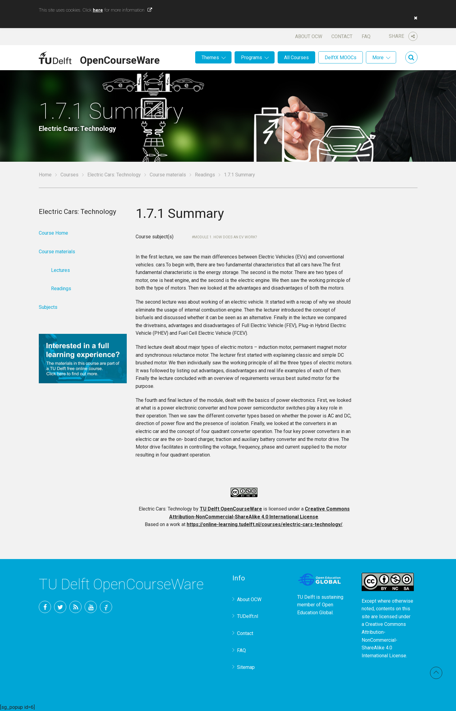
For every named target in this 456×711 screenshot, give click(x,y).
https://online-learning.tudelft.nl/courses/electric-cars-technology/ (264, 524)
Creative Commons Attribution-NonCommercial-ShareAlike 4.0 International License (384, 639)
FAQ (366, 36)
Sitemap (246, 667)
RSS (75, 607)
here (98, 10)
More (378, 57)
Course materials (168, 175)
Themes (210, 57)
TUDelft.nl (247, 616)
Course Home (53, 233)
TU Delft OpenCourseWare (231, 509)
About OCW (308, 36)
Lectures (60, 270)
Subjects (48, 307)
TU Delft (106, 607)
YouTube (91, 607)
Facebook (45, 607)
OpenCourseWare (120, 59)
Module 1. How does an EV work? (225, 237)
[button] (414, 18)
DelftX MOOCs (340, 57)
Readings (205, 175)
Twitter (60, 607)
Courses (69, 175)
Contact (341, 36)
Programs (251, 57)
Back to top (436, 673)
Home (45, 175)
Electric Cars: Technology (114, 175)
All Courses (296, 57)
